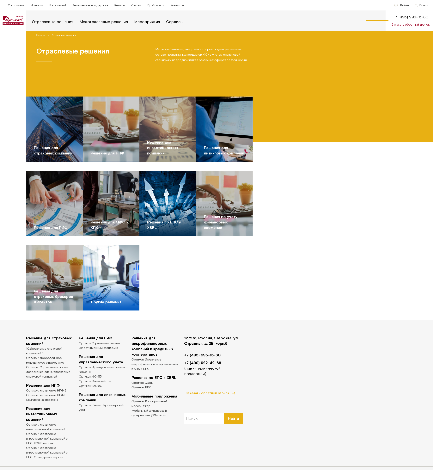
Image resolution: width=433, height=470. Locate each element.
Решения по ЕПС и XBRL (153, 377)
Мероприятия (147, 21)
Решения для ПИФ (95, 338)
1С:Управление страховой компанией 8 (44, 351)
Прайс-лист (155, 5)
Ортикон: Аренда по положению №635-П (102, 369)
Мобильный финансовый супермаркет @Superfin (149, 413)
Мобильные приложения (154, 396)
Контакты (177, 5)
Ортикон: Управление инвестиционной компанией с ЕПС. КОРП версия (47, 438)
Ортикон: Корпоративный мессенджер (149, 403)
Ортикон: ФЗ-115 (90, 376)
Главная (40, 35)
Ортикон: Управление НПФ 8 (46, 390)
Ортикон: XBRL (142, 382)
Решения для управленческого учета (101, 359)
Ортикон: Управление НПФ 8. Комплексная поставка (46, 397)
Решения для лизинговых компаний (102, 397)
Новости (37, 5)
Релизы (119, 5)
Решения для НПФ (43, 385)
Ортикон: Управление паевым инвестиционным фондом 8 (99, 345)
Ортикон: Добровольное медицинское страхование (45, 360)
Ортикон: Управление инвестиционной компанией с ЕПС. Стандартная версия (47, 452)
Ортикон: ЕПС (141, 387)
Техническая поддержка (90, 5)
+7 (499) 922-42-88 (202, 362)
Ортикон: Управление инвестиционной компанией (45, 427)
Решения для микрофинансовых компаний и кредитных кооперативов (152, 346)
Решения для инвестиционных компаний (41, 414)
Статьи (136, 5)
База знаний (57, 5)
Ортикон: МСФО (90, 385)
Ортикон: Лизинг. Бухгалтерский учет (101, 407)
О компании (16, 5)
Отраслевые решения (52, 21)
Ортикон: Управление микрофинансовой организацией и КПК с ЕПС (154, 364)
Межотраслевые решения (104, 21)
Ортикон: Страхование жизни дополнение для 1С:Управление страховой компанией (48, 371)
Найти (233, 418)
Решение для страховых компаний (49, 341)
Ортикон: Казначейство (95, 381)
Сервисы (174, 21)
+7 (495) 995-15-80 (410, 17)
